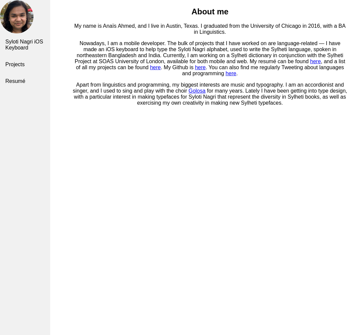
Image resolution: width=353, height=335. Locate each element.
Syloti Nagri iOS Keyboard (24, 44)
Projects (15, 64)
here (315, 61)
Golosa (196, 91)
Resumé (15, 81)
